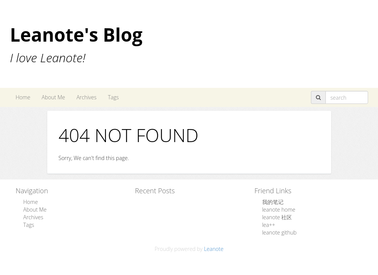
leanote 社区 (277, 217)
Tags (113, 97)
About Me (53, 97)
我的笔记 (273, 201)
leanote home (278, 209)
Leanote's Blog (76, 34)
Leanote (213, 248)
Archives (87, 97)
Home (23, 97)
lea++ (268, 224)
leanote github (279, 232)
